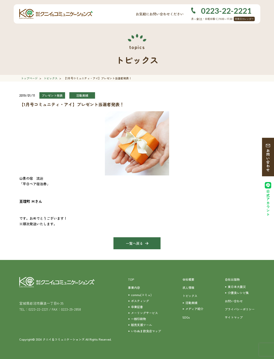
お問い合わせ (268, 160)
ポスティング (140, 301)
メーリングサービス (144, 313)
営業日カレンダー (244, 19)
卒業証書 (137, 307)
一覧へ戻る (134, 243)
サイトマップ (234, 317)
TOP (131, 279)
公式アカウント (268, 203)
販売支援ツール (141, 325)
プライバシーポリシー (240, 309)
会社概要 (188, 279)
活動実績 (191, 303)
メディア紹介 (194, 309)
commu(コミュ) (141, 295)
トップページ (29, 78)
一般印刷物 (138, 319)
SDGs (186, 317)
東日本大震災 (237, 287)
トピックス (51, 78)
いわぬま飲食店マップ (146, 331)
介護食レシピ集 (238, 293)
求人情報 (188, 287)
